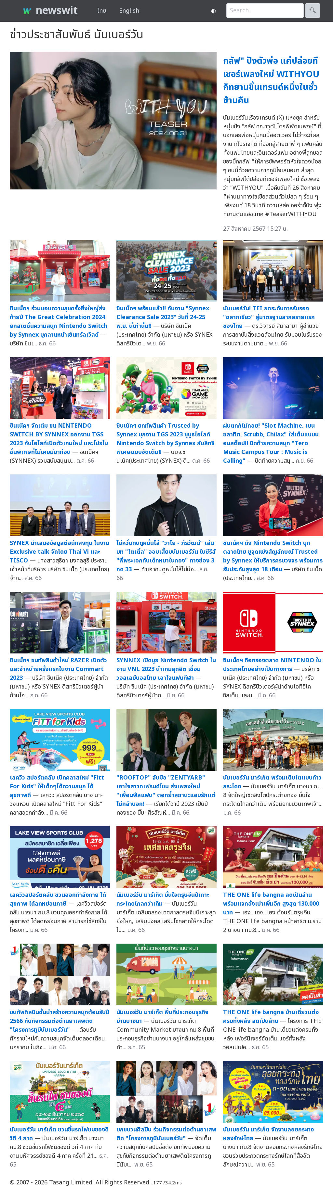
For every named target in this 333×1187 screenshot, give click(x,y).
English (129, 10)
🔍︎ (312, 10)
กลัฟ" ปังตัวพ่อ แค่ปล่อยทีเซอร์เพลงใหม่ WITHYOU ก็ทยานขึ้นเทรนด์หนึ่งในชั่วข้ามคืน (271, 80)
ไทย (101, 10)
